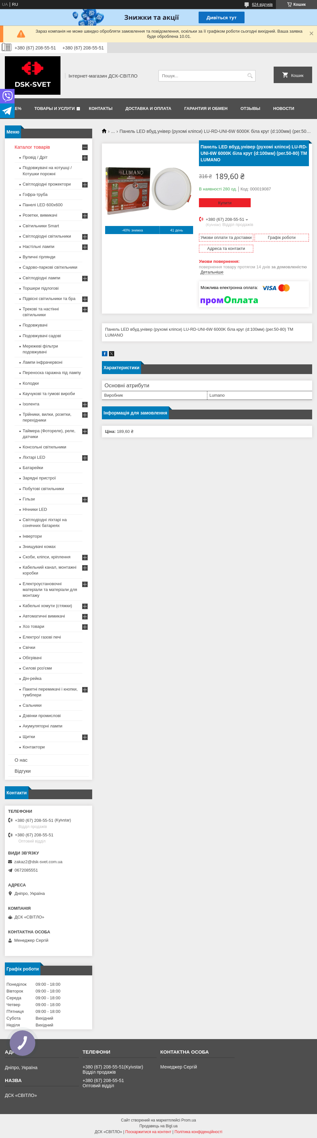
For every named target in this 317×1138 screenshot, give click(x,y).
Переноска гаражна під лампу (52, 372)
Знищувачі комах (39, 546)
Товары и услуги (54, 108)
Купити (225, 202)
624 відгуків (262, 4)
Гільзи (29, 499)
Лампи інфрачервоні (42, 362)
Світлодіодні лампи (41, 277)
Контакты (101, 108)
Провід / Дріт (35, 157)
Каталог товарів (32, 147)
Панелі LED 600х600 (42, 204)
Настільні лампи (38, 246)
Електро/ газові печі (42, 637)
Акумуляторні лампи (42, 726)
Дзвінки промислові (42, 715)
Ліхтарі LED (34, 457)
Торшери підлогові (41, 288)
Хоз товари (33, 626)
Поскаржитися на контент (148, 1132)
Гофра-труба (35, 194)
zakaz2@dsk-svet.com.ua (38, 861)
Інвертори (32, 536)
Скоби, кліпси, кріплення (47, 556)
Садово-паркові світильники (50, 267)
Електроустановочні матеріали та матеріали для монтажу (50, 589)
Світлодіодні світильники (47, 236)
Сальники (32, 705)
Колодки (31, 383)
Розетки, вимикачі (40, 215)
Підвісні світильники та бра (49, 298)
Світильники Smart (41, 225)
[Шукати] (250, 75)
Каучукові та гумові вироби (49, 393)
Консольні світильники (44, 447)
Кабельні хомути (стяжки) (47, 605)
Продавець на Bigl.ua (158, 1126)
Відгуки (23, 771)
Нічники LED (35, 509)
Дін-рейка (32, 678)
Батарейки (33, 467)
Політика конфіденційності (199, 1132)
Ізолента (31, 404)
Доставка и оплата (148, 108)
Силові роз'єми (37, 668)
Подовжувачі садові (42, 335)
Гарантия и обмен (206, 108)
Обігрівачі (32, 657)
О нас (21, 760)
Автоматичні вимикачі (44, 616)
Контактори (34, 747)
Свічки (29, 647)
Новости (283, 108)
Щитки (29, 736)
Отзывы (250, 108)
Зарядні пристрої (39, 478)
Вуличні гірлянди (39, 256)
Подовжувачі (35, 325)
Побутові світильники (43, 488)
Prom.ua (188, 1120)
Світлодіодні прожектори (47, 184)
